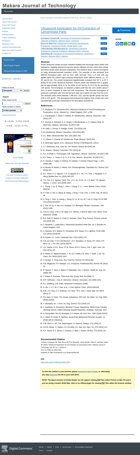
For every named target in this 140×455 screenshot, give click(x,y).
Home (42, 18)
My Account (66, 447)
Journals (49, 18)
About (49, 447)
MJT (72, 18)
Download (123, 30)
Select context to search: (11, 107)
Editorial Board (7, 35)
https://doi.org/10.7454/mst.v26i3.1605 (55, 362)
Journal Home (7, 19)
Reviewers (6, 41)
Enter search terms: (9, 100)
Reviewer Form (8, 44)
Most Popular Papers (12, 66)
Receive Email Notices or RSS (15, 71)
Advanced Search (9, 115)
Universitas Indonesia (61, 18)
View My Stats (19, 163)
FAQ (57, 447)
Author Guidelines (9, 38)
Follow (104, 38)
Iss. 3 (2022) (87, 18)
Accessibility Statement (84, 447)
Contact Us (6, 53)
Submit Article (9, 60)
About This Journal (9, 22)
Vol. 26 (78, 18)
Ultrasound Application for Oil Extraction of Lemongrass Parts (70, 30)
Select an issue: (8, 88)
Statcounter (9, 163)
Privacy (41, 450)
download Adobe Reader (88, 372)
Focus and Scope (8, 25)
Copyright (49, 450)
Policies (5, 31)
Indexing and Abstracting (11, 47)
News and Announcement (12, 50)
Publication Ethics (9, 28)
